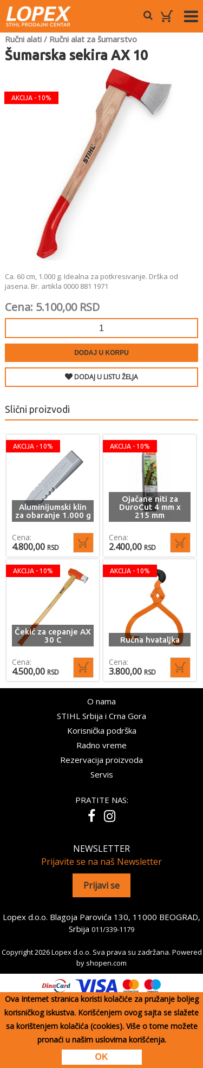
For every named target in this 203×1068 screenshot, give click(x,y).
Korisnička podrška (101, 730)
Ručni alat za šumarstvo (93, 39)
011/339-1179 (112, 929)
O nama (101, 701)
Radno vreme (101, 745)
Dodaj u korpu (101, 353)
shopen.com (106, 963)
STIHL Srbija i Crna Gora (101, 715)
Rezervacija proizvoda (101, 759)
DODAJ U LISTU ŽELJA (101, 376)
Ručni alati (23, 39)
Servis (101, 774)
